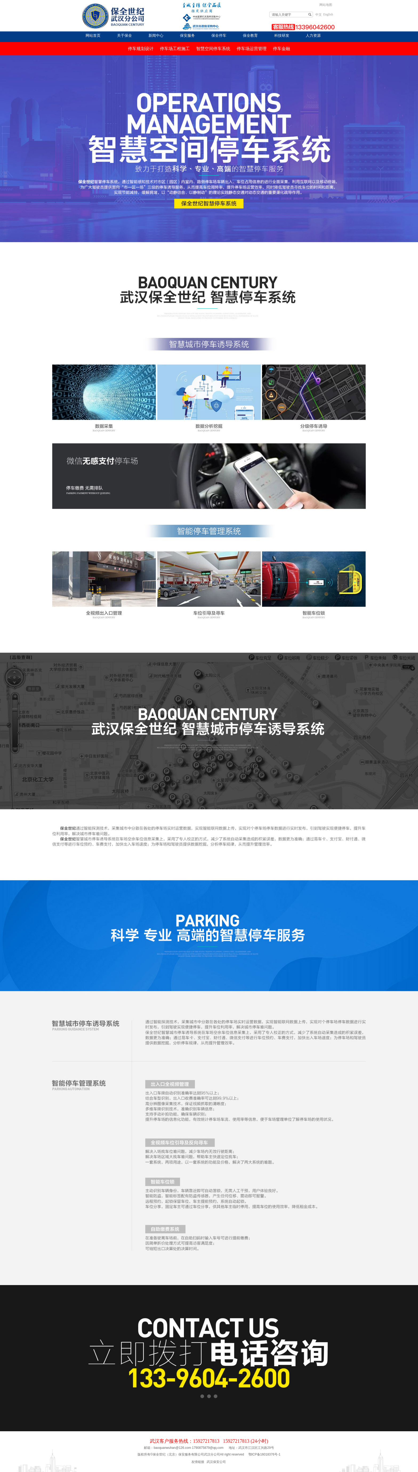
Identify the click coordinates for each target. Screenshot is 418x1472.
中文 (318, 15)
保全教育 (250, 36)
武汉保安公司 (216, 1462)
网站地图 (325, 5)
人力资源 (313, 36)
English (328, 14)
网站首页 (93, 36)
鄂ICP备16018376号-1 (264, 1454)
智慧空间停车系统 (213, 48)
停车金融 (281, 48)
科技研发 (281, 36)
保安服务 (187, 36)
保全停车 (218, 36)
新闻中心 (155, 36)
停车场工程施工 (175, 48)
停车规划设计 (141, 48)
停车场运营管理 (252, 48)
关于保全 (124, 36)
